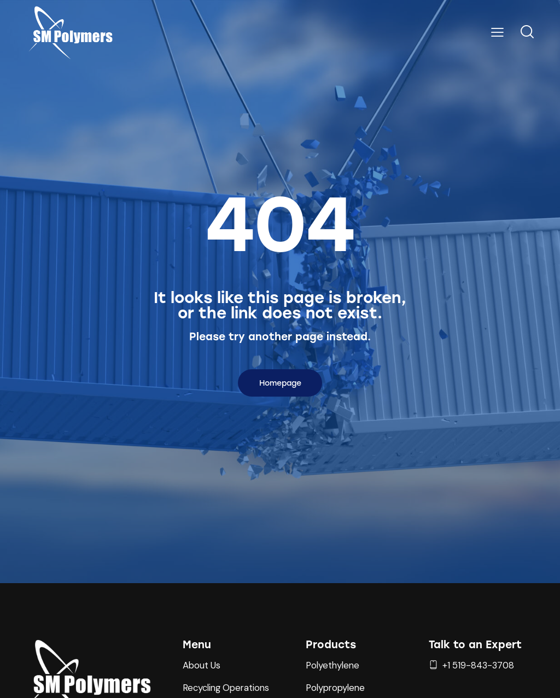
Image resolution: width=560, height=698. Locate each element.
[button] (497, 32)
